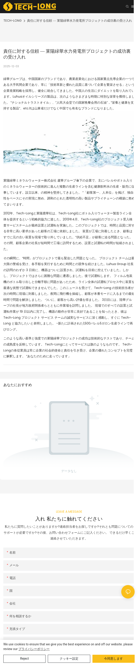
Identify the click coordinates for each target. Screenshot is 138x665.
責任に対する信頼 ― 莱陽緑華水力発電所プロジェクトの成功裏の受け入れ (79, 20)
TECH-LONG (12, 20)
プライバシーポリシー (34, 649)
